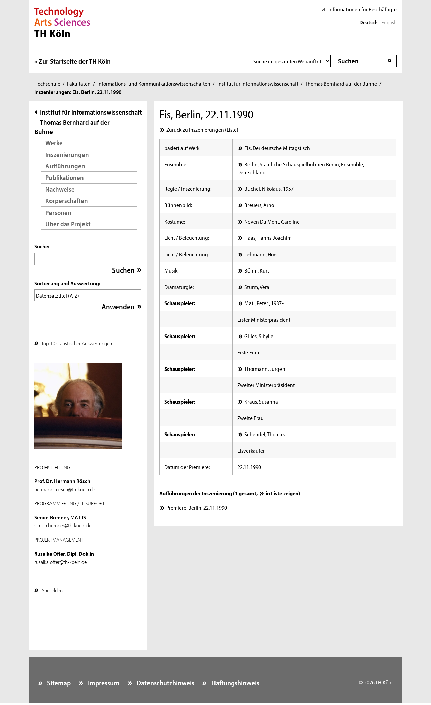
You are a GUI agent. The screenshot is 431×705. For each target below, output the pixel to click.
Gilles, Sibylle (258, 336)
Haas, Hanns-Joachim (268, 237)
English (389, 22)
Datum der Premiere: (187, 466)
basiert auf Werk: (182, 147)
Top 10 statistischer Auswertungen (76, 341)
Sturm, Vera (256, 286)
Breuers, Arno (259, 205)
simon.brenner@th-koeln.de (62, 523)
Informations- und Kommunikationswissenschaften (153, 83)
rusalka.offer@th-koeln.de (60, 560)
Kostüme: (174, 221)
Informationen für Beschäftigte (362, 9)
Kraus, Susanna (261, 401)
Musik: (171, 270)
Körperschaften (66, 200)
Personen (58, 212)
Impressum (103, 681)
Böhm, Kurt (256, 270)
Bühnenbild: (178, 205)
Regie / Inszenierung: (187, 188)
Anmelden (52, 588)
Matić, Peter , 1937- (264, 303)
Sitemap (58, 681)
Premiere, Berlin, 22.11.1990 (196, 507)
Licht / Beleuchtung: (186, 237)
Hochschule (47, 83)
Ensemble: (175, 164)
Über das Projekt (68, 224)
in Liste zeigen (282, 493)
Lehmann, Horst (261, 254)
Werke (54, 142)
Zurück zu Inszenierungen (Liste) (202, 129)
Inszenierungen (67, 154)
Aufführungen (65, 166)
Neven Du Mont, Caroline (272, 221)
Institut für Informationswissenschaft (257, 83)
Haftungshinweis (234, 681)
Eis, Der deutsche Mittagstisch (277, 147)
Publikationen (64, 177)
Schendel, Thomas (264, 434)
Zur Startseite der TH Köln (75, 61)
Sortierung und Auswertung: (67, 283)
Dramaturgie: (179, 286)
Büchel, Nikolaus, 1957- (269, 188)
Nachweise (60, 189)
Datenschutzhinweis (164, 681)
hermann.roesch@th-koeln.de (64, 487)
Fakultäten (79, 83)
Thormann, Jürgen (264, 368)
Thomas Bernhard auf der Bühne (341, 83)
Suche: (41, 246)
